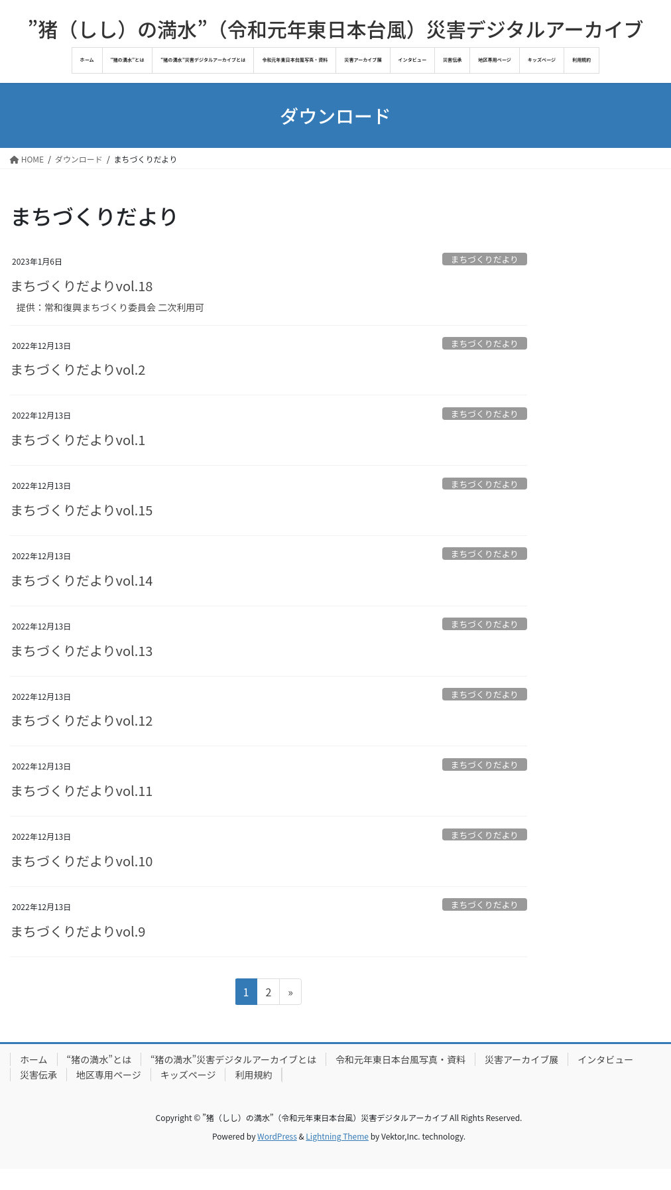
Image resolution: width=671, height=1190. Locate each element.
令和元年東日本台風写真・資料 (400, 1059)
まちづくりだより (484, 259)
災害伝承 (38, 1074)
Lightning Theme (337, 1136)
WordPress (277, 1136)
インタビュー (605, 1059)
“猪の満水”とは (99, 1059)
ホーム (34, 1059)
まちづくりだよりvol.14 (81, 580)
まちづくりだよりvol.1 (77, 439)
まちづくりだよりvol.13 (81, 650)
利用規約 (253, 1074)
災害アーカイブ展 (521, 1059)
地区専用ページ (108, 1074)
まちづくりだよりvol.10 (81, 860)
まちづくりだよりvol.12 (81, 720)
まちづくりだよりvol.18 (81, 285)
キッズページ (188, 1074)
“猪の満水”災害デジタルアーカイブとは (233, 1059)
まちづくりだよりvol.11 (81, 790)
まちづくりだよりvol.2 (77, 369)
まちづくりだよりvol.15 (81, 509)
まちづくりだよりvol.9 (77, 931)
